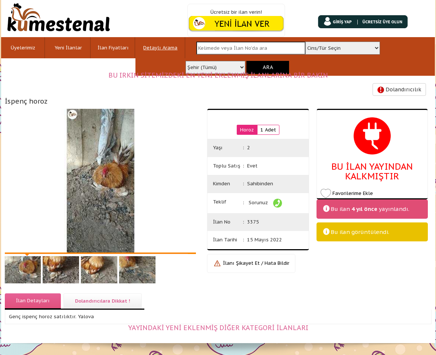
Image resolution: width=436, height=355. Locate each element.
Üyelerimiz (23, 48)
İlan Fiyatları (113, 48)
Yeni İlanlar (68, 48)
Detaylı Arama (160, 48)
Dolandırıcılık (399, 89)
